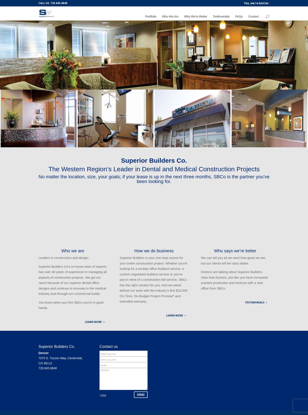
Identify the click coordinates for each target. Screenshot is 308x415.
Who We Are (170, 16)
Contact (253, 16)
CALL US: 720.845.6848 (52, 3)
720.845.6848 (47, 368)
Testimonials (221, 16)
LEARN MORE (93, 322)
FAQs (239, 16)
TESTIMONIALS (254, 302)
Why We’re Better (195, 16)
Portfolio (150, 16)
